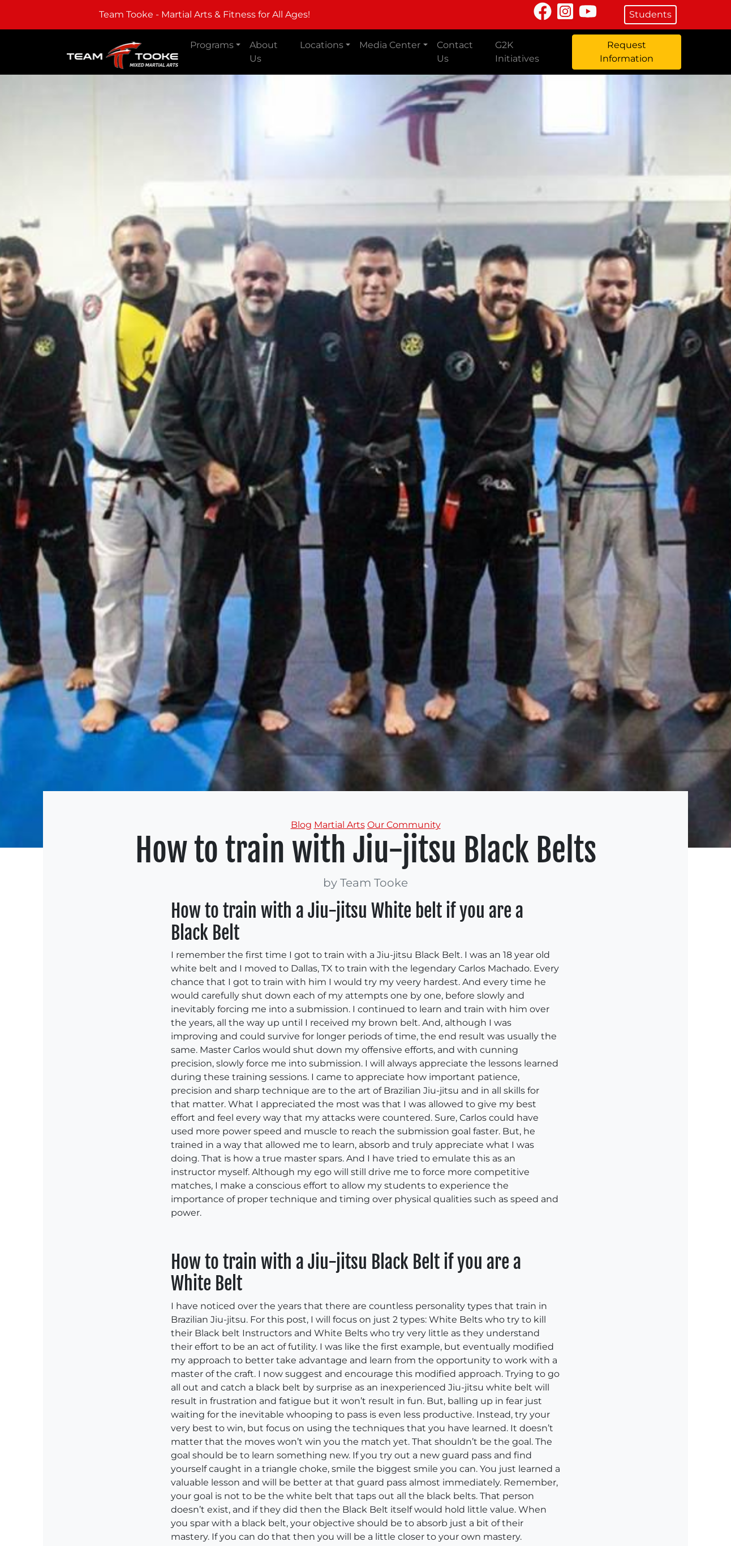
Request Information (626, 52)
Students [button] (650, 14)
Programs (212, 45)
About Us (264, 52)
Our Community (404, 824)
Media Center (389, 45)
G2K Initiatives (517, 52)
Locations (321, 45)
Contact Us (455, 52)
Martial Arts (339, 824)
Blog (301, 824)
